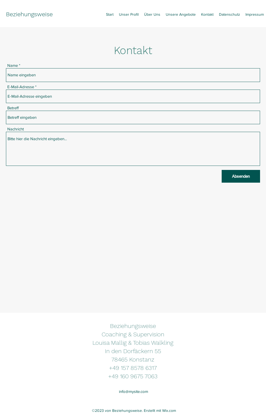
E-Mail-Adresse (20, 87)
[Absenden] (241, 176)
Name (12, 65)
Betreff (13, 108)
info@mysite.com (133, 391)
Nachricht (15, 129)
